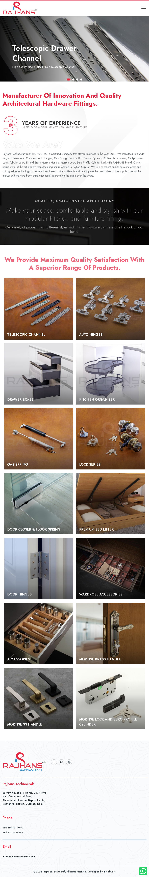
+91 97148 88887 (13, 832)
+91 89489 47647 (13, 827)
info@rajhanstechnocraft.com (19, 856)
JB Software (110, 871)
